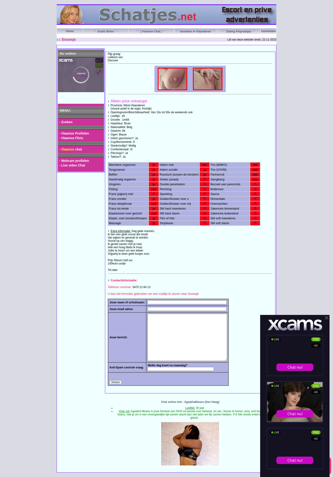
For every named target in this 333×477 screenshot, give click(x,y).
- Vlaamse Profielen (74, 133)
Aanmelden (268, 31)
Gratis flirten (105, 31)
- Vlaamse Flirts (71, 138)
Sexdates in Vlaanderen (196, 31)
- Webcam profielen (74, 161)
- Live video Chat (72, 165)
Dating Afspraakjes (239, 31)
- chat (70, 149)
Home (70, 31)
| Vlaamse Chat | (151, 31)
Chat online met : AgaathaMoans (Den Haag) (190, 402)
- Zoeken (66, 122)
